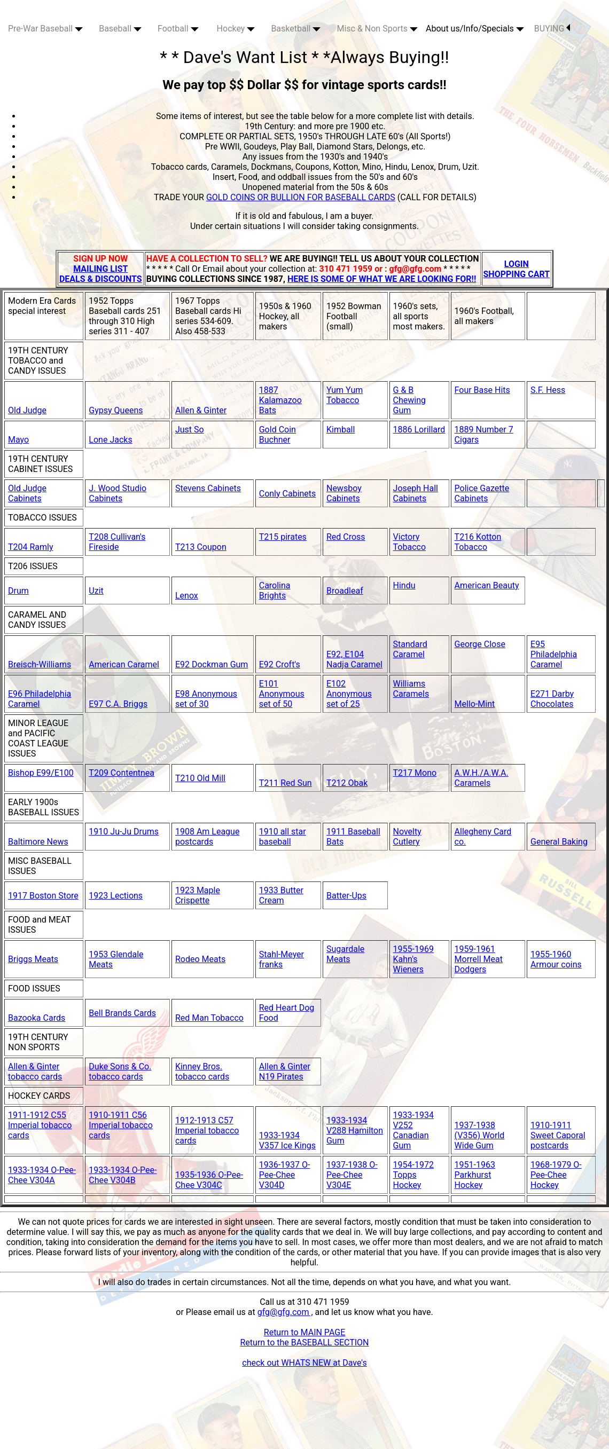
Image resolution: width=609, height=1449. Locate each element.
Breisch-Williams (39, 664)
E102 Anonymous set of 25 (349, 694)
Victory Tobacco (409, 542)
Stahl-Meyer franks (281, 959)
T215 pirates (283, 537)
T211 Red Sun (285, 783)
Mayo (18, 440)
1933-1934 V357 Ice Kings (287, 1140)
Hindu (404, 585)
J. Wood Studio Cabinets (117, 493)
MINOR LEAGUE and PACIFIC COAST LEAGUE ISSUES (38, 738)
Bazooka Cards (36, 1018)
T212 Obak (347, 783)
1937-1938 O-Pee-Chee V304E (352, 1175)
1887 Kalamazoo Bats (280, 400)
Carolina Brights (275, 590)
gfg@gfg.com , (285, 1312)
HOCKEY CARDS (39, 1096)
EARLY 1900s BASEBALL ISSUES (43, 807)
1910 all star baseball (282, 836)
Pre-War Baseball (45, 28)
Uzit (96, 591)
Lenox (186, 595)
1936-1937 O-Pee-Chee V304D (284, 1175)
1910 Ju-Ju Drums (124, 831)
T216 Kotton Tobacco (478, 542)
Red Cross (345, 537)
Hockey (236, 28)
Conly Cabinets (287, 494)
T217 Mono (415, 773)
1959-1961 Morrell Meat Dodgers (479, 959)
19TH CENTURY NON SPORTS (38, 1042)
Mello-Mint (475, 704)
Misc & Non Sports (377, 28)
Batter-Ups (346, 896)
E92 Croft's (279, 664)
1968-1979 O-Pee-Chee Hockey (556, 1175)
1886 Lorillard (419, 429)
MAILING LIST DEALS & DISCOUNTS (100, 274)
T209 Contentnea (121, 773)
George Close (480, 644)
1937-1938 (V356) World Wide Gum (480, 1135)
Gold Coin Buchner (277, 434)
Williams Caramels (411, 689)
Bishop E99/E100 (41, 773)
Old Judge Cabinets (27, 493)
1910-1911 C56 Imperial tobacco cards (121, 1125)
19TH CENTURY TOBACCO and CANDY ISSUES (38, 360)
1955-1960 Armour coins (556, 959)
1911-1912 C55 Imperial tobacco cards (40, 1125)
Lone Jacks (110, 440)
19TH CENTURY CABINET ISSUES (40, 464)
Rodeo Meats (200, 959)
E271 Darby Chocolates (552, 699)
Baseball (120, 28)
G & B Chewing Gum (409, 400)
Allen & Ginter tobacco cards (35, 1071)
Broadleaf (344, 591)
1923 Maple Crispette (197, 895)
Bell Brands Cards (122, 1013)
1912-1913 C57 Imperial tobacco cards (207, 1130)
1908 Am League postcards (207, 836)
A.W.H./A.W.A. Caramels (482, 778)
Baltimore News (38, 842)
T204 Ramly (30, 547)
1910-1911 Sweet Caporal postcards (557, 1135)
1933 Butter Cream (281, 895)
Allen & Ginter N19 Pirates (284, 1071)
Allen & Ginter (201, 410)
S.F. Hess (547, 390)
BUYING (552, 28)
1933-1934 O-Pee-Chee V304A (42, 1175)
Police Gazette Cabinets (482, 493)
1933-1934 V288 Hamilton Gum (354, 1130)
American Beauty (487, 585)
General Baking (559, 842)
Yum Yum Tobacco (344, 395)
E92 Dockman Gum (211, 664)
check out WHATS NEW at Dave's (304, 1363)
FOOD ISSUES (34, 988)
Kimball (340, 429)
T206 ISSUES (33, 566)
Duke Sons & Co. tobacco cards (120, 1071)
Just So (189, 429)
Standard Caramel (410, 649)
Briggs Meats (33, 959)
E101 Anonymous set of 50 (281, 694)
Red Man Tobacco (209, 1018)
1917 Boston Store (43, 896)
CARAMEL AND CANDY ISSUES (37, 620)
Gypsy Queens (116, 410)
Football (178, 28)
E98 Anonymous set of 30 (206, 699)
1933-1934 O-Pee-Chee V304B (123, 1175)
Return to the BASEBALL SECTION (304, 1342)
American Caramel (124, 664)
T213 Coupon (201, 547)
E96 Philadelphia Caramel (39, 699)
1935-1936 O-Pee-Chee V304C (209, 1180)
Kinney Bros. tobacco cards (202, 1071)
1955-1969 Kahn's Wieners (413, 959)
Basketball (296, 28)
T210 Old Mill (200, 778)
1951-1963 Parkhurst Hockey (475, 1175)
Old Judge (27, 410)
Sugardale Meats (345, 954)
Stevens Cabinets (208, 488)
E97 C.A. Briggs (118, 704)
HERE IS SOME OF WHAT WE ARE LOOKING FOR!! (381, 279)
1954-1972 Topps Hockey (413, 1175)
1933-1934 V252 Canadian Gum (413, 1130)
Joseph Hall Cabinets (415, 493)
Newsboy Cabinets (344, 493)
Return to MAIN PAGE (304, 1332)
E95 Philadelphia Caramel (553, 654)
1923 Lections (116, 896)
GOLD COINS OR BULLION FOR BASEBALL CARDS (300, 197)
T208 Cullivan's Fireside (117, 542)
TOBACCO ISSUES (42, 518)
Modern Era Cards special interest (42, 306)
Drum (18, 591)
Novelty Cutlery (407, 836)
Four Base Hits (482, 390)
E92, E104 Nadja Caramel (354, 659)
